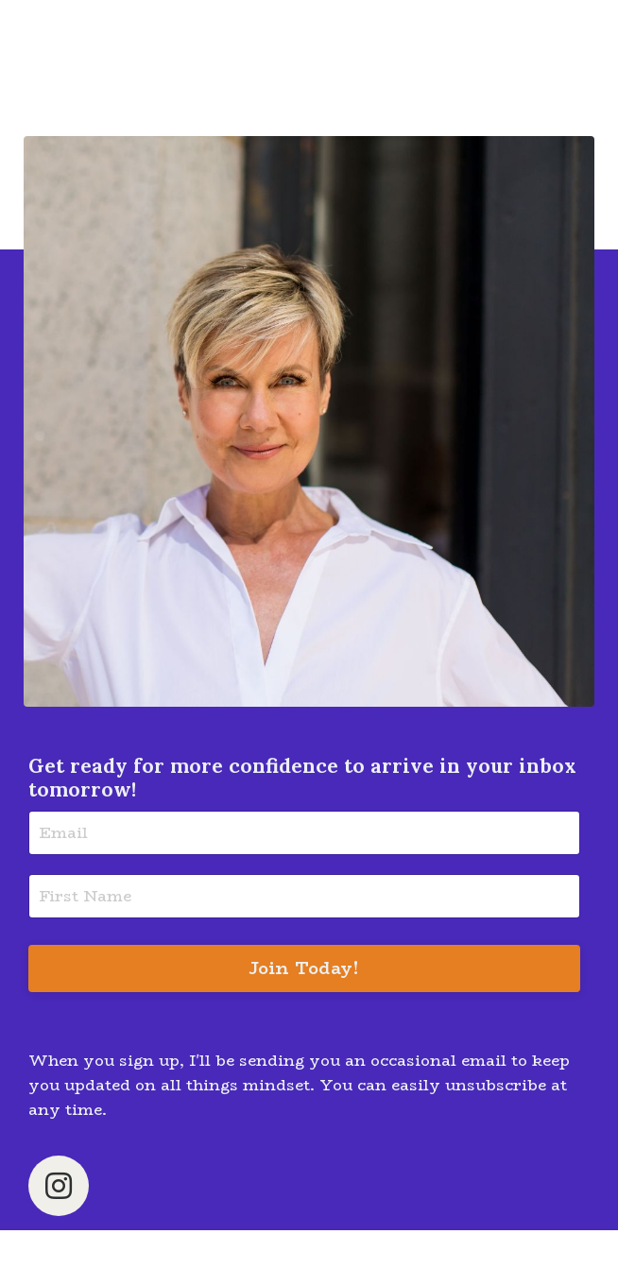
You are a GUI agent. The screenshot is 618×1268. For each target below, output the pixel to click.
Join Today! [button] (304, 968)
